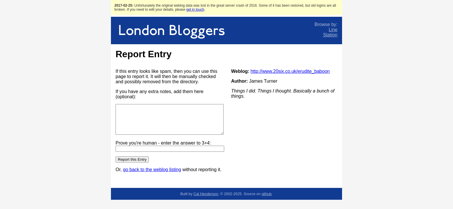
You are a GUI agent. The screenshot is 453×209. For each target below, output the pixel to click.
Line (333, 29)
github (266, 194)
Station (330, 34)
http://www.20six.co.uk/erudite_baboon (290, 71)
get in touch (195, 10)
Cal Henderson (206, 194)
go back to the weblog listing (152, 169)
